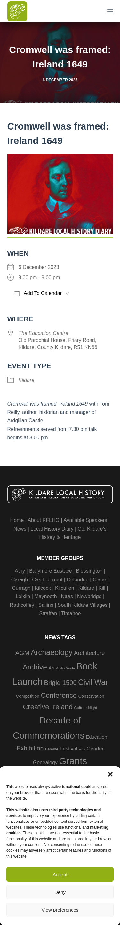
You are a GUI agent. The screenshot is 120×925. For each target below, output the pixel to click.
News (19, 529)
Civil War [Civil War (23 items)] (93, 682)
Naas (67, 596)
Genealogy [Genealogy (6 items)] (45, 762)
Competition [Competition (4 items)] (27, 696)
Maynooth (45, 596)
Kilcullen (64, 588)
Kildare (27, 380)
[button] (110, 774)
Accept (60, 874)
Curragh (21, 588)
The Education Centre (43, 333)
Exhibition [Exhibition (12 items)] (30, 748)
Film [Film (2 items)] (82, 749)
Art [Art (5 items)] (52, 667)
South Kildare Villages (83, 605)
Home (17, 520)
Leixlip (23, 596)
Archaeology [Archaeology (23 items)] (52, 652)
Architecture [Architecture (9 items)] (89, 653)
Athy (20, 571)
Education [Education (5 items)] (96, 737)
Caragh (19, 579)
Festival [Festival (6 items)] (68, 748)
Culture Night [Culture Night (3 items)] (85, 708)
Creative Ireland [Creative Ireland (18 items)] (48, 707)
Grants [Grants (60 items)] (73, 761)
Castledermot (47, 579)
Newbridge (89, 596)
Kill (102, 588)
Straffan (48, 613)
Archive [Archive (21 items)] (35, 667)
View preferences (60, 909)
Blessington (89, 571)
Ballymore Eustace (50, 571)
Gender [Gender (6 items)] (95, 748)
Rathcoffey (22, 605)
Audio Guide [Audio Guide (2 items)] (65, 668)
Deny (60, 892)
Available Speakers (85, 520)
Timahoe (71, 613)
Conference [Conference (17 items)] (59, 695)
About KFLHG (44, 520)
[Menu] (110, 11)
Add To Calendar (38, 293)
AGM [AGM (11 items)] (22, 653)
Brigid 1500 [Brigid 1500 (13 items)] (60, 682)
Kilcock (43, 588)
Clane (99, 579)
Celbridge (77, 579)
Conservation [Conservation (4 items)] (91, 696)
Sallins (45, 605)
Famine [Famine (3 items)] (51, 749)
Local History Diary (51, 529)
